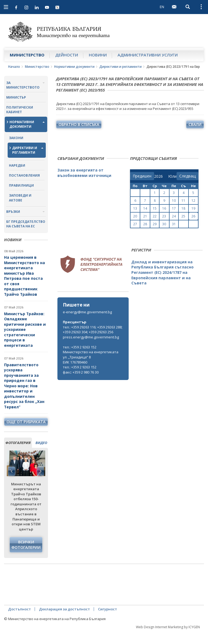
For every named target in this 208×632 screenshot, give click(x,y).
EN (162, 6)
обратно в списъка (78, 124)
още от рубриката (26, 421)
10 (174, 200)
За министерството (23, 85)
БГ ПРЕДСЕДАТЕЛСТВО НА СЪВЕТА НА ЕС (25, 223)
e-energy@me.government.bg (87, 312)
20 (135, 216)
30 (164, 224)
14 (145, 208)
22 (155, 216)
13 (135, 208)
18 (183, 208)
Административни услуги (148, 55)
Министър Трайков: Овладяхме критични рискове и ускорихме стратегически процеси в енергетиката (25, 329)
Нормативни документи (74, 66)
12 (193, 200)
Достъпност (19, 609)
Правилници (21, 185)
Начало (14, 66)
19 (193, 208)
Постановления (24, 175)
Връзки (13, 211)
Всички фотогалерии (26, 544)
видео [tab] (41, 442)
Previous (11, 471)
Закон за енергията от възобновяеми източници (84, 172)
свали (195, 124)
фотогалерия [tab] (18, 442)
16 (164, 208)
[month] (172, 176)
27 (135, 224)
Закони (16, 138)
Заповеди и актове (20, 197)
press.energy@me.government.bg (91, 337)
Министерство (27, 55)
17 (174, 208)
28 (145, 224)
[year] (158, 176)
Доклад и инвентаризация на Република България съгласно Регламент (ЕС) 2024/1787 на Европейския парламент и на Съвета (162, 272)
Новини (98, 55)
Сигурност (107, 609)
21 (145, 216)
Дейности (66, 55)
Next (40, 471)
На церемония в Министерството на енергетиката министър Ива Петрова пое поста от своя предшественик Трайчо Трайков (24, 276)
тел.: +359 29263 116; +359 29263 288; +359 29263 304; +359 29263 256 (92, 330)
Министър (16, 97)
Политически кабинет (19, 109)
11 (183, 200)
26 (193, 216)
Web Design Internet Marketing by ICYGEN (168, 627)
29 (155, 224)
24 (174, 216)
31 (174, 224)
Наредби (17, 165)
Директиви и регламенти (120, 66)
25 (183, 216)
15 (155, 208)
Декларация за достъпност (64, 609)
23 (164, 216)
